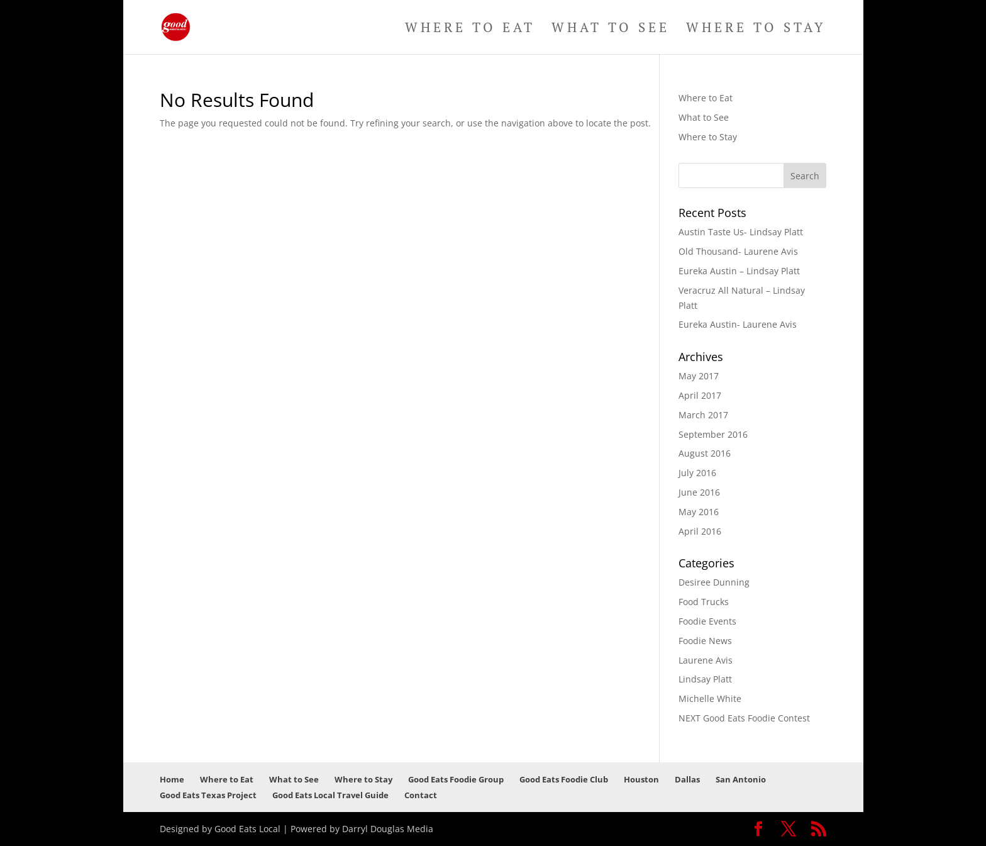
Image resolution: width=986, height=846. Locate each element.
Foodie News (705, 641)
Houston (641, 779)
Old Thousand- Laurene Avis (738, 251)
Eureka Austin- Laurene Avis (738, 324)
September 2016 (713, 434)
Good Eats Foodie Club (563, 779)
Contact (420, 795)
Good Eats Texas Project (208, 795)
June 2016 (699, 492)
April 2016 (700, 531)
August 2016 (705, 453)
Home (172, 779)
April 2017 (700, 395)
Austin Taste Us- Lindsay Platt (741, 232)
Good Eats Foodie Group (456, 779)
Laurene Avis (706, 660)
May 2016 (699, 512)
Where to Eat (470, 29)
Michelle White (710, 698)
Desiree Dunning (714, 582)
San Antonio (741, 779)
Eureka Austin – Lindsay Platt (739, 271)
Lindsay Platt (705, 679)
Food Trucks (704, 602)
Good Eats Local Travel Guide (330, 795)
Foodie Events (707, 621)
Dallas (687, 779)
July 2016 (697, 473)
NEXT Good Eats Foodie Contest (744, 718)
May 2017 (699, 376)
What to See (610, 29)
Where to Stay (756, 29)
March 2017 (703, 415)
